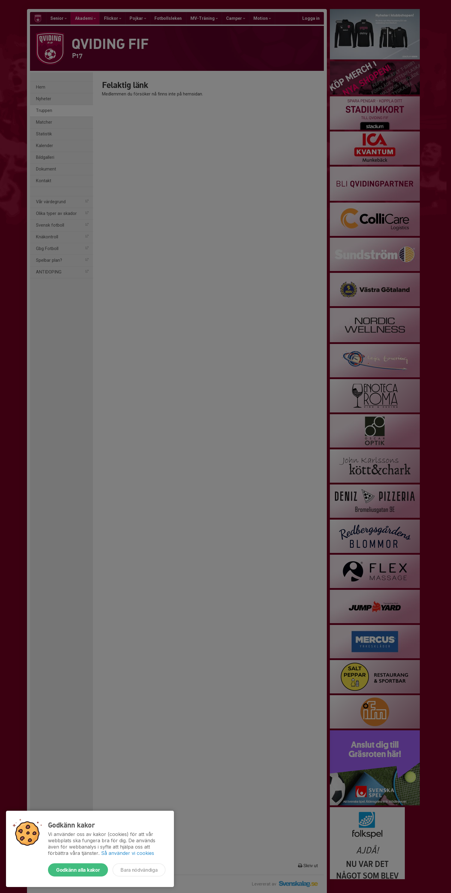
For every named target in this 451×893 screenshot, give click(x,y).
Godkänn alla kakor (78, 870)
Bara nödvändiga (139, 870)
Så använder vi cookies (127, 853)
